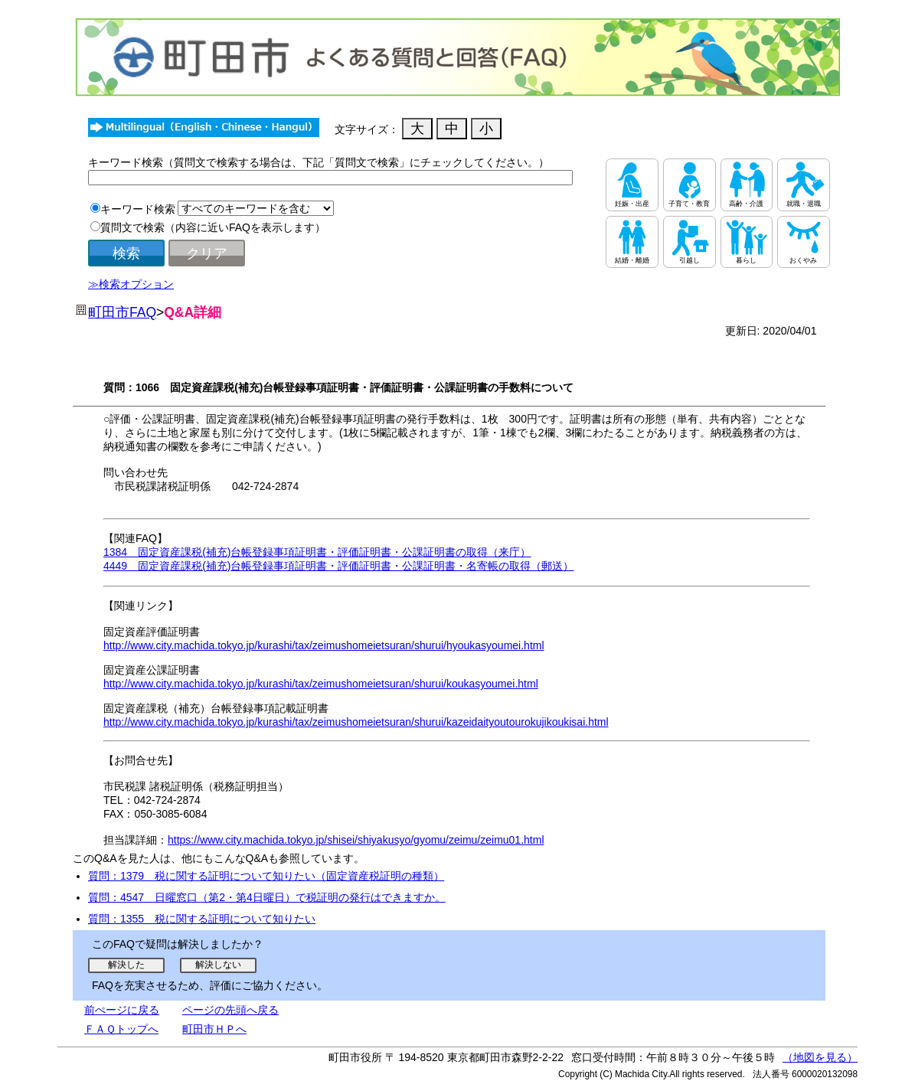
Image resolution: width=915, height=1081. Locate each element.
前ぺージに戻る (121, 1010)
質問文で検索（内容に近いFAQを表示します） (212, 227)
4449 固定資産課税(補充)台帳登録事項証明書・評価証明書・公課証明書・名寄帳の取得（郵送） (338, 566)
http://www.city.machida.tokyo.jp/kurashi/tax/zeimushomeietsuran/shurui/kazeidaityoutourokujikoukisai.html (356, 722)
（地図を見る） (820, 1057)
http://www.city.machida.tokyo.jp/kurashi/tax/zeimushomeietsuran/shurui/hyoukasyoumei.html (323, 645)
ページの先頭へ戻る (230, 1010)
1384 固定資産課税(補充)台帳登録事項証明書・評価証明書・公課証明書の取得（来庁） (317, 552)
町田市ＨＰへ (214, 1029)
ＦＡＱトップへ (121, 1029)
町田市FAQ (122, 312)
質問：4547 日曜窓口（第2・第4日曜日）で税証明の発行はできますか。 (267, 897)
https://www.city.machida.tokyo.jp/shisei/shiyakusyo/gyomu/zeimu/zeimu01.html (356, 840)
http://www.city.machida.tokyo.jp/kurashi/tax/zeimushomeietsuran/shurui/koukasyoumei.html (320, 684)
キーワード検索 (137, 209)
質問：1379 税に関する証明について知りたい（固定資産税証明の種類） (266, 876)
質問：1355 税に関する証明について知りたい (201, 919)
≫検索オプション (131, 284)
